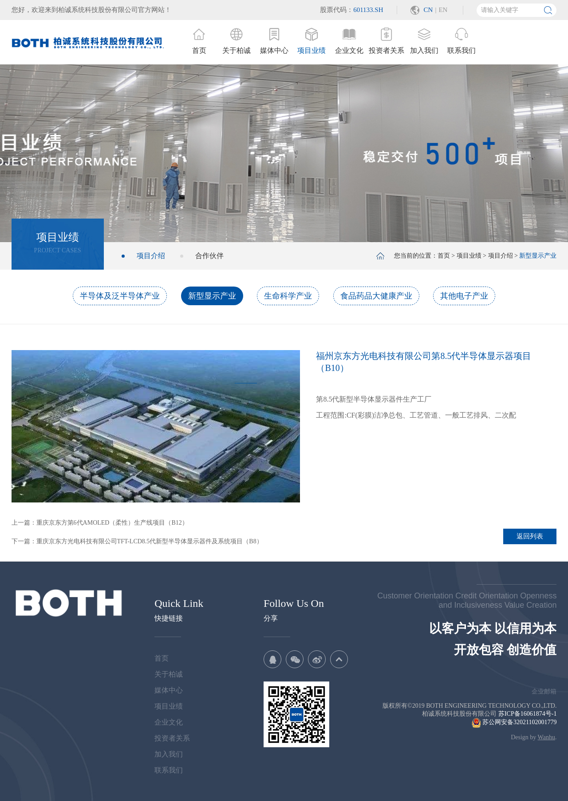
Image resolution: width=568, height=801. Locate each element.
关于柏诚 (168, 674)
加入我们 (168, 754)
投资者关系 (172, 738)
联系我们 (168, 770)
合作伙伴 (209, 255)
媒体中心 (168, 690)
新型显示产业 (212, 295)
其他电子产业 (464, 295)
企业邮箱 (544, 691)
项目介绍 (151, 255)
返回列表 (530, 536)
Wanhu (546, 737)
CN (428, 9)
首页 (444, 255)
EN (442, 9)
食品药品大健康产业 (376, 295)
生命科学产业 (288, 295)
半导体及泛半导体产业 (120, 295)
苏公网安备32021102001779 (514, 722)
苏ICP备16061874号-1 (527, 713)
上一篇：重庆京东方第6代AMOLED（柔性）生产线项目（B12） (100, 522)
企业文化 (168, 722)
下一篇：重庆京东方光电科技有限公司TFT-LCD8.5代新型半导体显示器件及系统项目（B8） (137, 541)
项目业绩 (469, 255)
